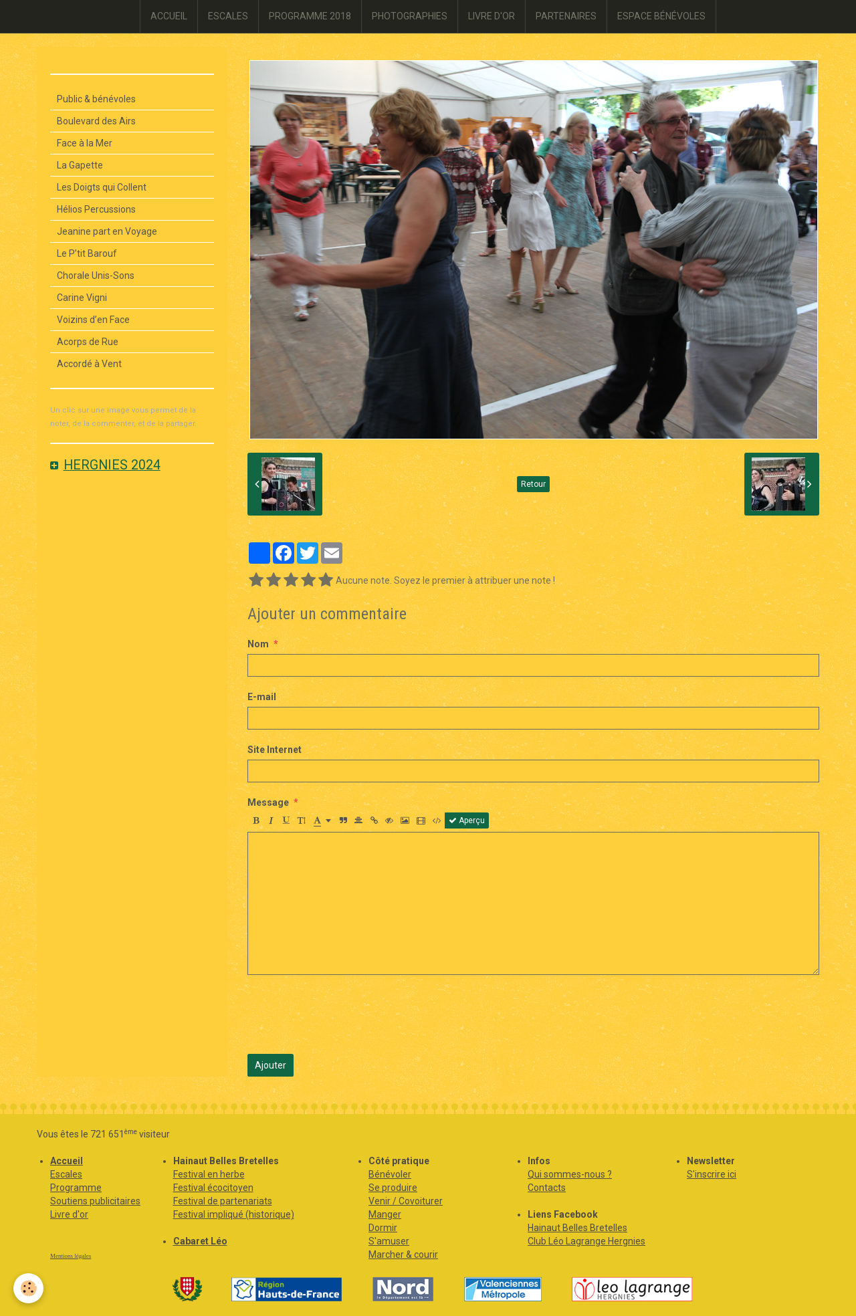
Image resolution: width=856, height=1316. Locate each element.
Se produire (392, 1187)
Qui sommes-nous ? (570, 1174)
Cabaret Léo (200, 1241)
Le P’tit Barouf (87, 253)
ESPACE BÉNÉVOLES (661, 16)
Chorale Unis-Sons (95, 275)
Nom (258, 644)
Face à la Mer (84, 143)
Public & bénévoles (96, 99)
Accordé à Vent (89, 363)
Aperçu (467, 820)
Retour (533, 484)
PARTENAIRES (566, 16)
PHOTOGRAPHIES (409, 16)
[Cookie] (28, 1288)
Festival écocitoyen (213, 1187)
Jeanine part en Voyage (107, 231)
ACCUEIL (168, 16)
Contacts (547, 1187)
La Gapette (80, 165)
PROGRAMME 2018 (310, 16)
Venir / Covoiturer (405, 1201)
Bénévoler (389, 1174)
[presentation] (349, 1014)
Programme (76, 1187)
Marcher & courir (403, 1254)
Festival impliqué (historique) (233, 1214)
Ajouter (270, 1065)
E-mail (261, 696)
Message (268, 802)
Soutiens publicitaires (95, 1201)
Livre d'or (69, 1214)
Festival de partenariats (222, 1201)
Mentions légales (70, 1255)
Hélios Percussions (96, 209)
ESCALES (228, 16)
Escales (66, 1174)
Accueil (66, 1161)
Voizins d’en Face (93, 319)
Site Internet (274, 749)
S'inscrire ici (711, 1174)
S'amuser (388, 1241)
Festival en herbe (209, 1174)
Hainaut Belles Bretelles (577, 1227)
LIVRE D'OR (491, 16)
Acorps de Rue (87, 341)
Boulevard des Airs (96, 121)
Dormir (382, 1227)
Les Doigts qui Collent (101, 187)
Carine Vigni (82, 297)
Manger (384, 1214)
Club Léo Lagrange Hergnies (586, 1241)
